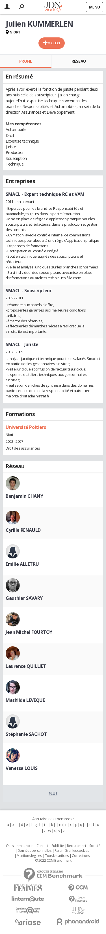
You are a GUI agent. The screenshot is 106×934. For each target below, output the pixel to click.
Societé (94, 846)
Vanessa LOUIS (22, 768)
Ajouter (54, 42)
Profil (25, 61)
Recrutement (76, 846)
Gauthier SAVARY (24, 598)
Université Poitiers (26, 427)
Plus (53, 793)
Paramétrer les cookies (72, 851)
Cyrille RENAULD (23, 530)
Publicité (57, 846)
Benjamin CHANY (24, 496)
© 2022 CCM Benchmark (53, 861)
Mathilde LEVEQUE (25, 700)
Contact (42, 846)
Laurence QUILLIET (26, 666)
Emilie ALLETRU (22, 564)
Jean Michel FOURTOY (29, 632)
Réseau (79, 61)
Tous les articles (57, 856)
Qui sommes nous (19, 846)
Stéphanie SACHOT (26, 734)
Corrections (80, 856)
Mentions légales (29, 856)
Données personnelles (34, 851)
